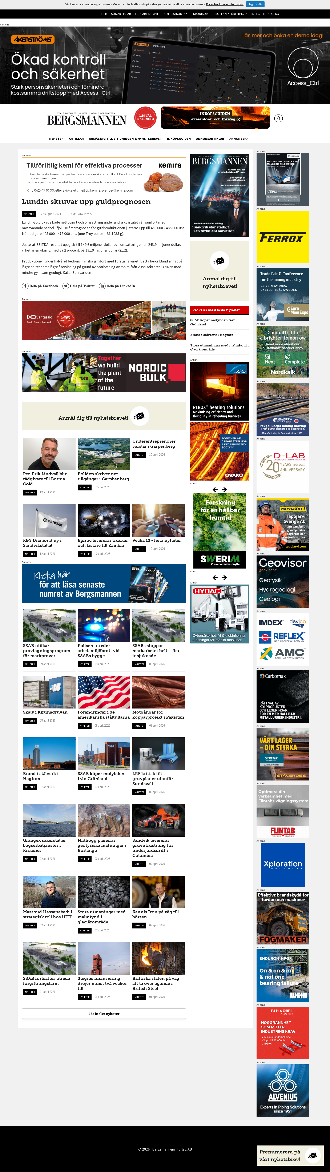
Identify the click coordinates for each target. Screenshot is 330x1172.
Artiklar (76, 138)
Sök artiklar (121, 14)
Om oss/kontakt (176, 14)
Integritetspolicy (265, 14)
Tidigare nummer (148, 14)
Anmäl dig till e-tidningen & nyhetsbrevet (125, 138)
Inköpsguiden (179, 138)
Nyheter (56, 138)
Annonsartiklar (210, 138)
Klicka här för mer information (225, 4)
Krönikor (200, 14)
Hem (104, 14)
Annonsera (238, 138)
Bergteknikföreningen (230, 14)
